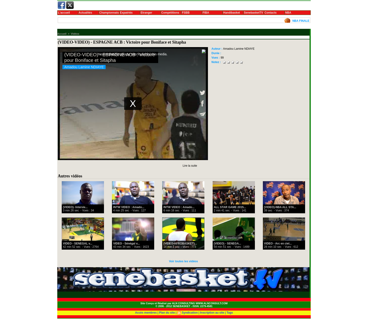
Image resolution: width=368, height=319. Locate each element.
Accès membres (146, 312)
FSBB (186, 12)
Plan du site (167, 312)
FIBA (206, 12)
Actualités (85, 12)
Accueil (61, 33)
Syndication (190, 312)
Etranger (146, 12)
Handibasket (231, 12)
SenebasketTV (253, 12)
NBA (288, 12)
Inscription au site (212, 312)
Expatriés (126, 12)
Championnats (109, 12)
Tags (229, 312)
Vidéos (75, 33)
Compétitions (170, 12)
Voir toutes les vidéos (183, 261)
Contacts (270, 12)
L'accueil (64, 12)
